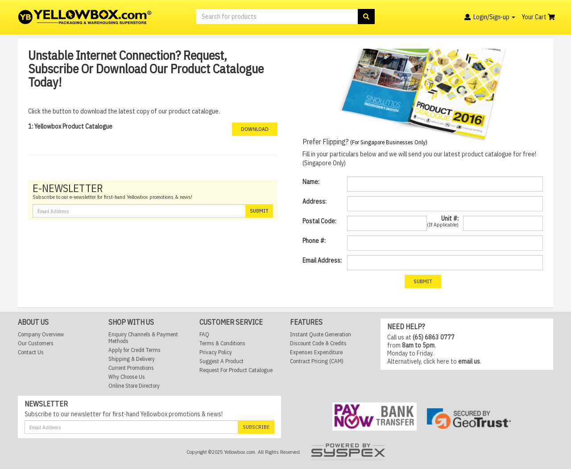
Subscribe (256, 426)
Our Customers (36, 343)
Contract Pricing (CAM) (316, 361)
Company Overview (41, 334)
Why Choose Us (126, 377)
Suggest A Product (221, 361)
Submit (259, 210)
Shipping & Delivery (131, 359)
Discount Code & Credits (318, 343)
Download (255, 129)
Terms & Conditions (222, 343)
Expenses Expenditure (316, 352)
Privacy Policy (215, 352)
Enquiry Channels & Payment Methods (143, 338)
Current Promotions (131, 368)
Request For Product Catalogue (236, 370)
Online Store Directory (134, 385)
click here (436, 361)
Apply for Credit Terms (134, 350)
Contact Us (31, 352)
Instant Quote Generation (320, 334)
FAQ (204, 334)
